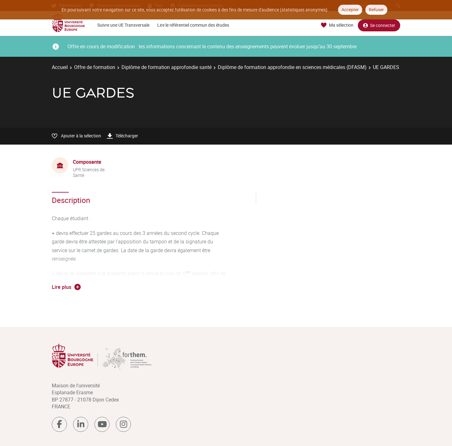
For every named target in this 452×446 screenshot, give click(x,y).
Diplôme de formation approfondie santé (166, 67)
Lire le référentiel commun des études (193, 25)
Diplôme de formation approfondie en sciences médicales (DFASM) (292, 67)
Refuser (376, 10)
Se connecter (379, 25)
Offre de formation (94, 67)
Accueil (60, 67)
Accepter (350, 10)
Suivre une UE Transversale (123, 25)
